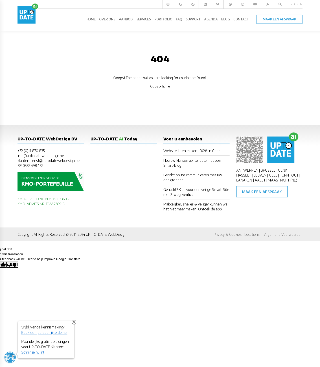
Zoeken (296, 4)
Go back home (160, 86)
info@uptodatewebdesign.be (41, 155)
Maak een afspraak (262, 192)
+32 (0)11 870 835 (31, 151)
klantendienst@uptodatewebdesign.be (49, 160)
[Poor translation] (12, 265)
